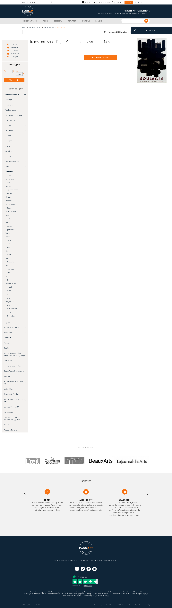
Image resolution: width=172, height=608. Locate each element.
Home (24, 28)
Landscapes (9, 179)
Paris (7, 215)
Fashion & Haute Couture (12, 366)
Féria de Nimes (10, 283)
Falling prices (15, 57)
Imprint (101, 561)
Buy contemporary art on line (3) (81, 592)
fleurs (7, 258)
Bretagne (8, 226)
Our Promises (84, 561)
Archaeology (8, 412)
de (141, 2)
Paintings (8, 100)
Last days (14, 44)
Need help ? (65, 561)
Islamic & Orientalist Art (12, 407)
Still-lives (8, 193)
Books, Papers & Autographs (14, 371)
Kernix (147, 605)
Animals (8, 186)
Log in (129, 2)
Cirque (7, 273)
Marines (8, 197)
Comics (6, 348)
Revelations (8, 332)
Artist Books (9, 130)
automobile (9, 262)
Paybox (136, 605)
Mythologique (10, 204)
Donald (8, 240)
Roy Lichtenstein (11, 309)
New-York (8, 287)
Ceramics (8, 136)
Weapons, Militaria (10, 430)
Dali (6, 280)
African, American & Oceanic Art (14, 382)
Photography (8, 343)
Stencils (8, 146)
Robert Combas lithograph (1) (54, 594)
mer (6, 294)
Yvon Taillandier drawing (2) (102, 594)
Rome (7, 319)
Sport (7, 219)
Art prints (8, 151)
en (138, 2)
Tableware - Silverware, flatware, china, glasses (12, 418)
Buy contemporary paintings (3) (40, 592)
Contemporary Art (49, 28)
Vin (6, 265)
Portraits (8, 175)
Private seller (74, 561)
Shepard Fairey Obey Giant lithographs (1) (96, 596)
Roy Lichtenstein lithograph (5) (132, 592)
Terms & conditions (111, 561)
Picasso (8, 291)
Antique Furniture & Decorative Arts (15, 400)
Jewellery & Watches (11, 394)
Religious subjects (11, 190)
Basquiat (8, 312)
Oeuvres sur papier (12, 161)
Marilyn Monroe (10, 211)
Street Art (7, 338)
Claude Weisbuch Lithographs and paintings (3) (78, 594)
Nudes (7, 183)
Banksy (7, 305)
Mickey (7, 236)
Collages (8, 141)
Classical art (8, 361)
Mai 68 (7, 323)
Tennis (7, 233)
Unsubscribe (94, 561)
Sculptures (9, 105)
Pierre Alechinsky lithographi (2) (121, 594)
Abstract (8, 201)
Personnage (9, 269)
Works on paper (11, 110)
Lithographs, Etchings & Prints (15, 115)
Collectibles (8, 389)
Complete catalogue (35, 28)
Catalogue (9, 156)
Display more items (100, 57)
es (147, 2)
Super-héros (9, 229)
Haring (7, 298)
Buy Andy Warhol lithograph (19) (34, 594)
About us (57, 561)
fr (135, 2)
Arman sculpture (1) (116, 592)
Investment (15, 54)
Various (6, 425)
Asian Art (7, 376)
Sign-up (119, 2)
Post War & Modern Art (12, 327)
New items (14, 47)
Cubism (8, 208)
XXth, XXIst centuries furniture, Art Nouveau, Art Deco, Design (14, 354)
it (144, 2)
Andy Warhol (9, 301)
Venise (7, 222)
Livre (7, 166)
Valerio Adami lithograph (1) (100, 592)
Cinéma (8, 255)
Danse (7, 247)
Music (7, 251)
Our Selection (16, 50)
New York (8, 244)
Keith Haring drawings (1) (140, 594)
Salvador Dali (10, 316)
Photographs (10, 120)
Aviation (8, 276)
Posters (8, 125)
